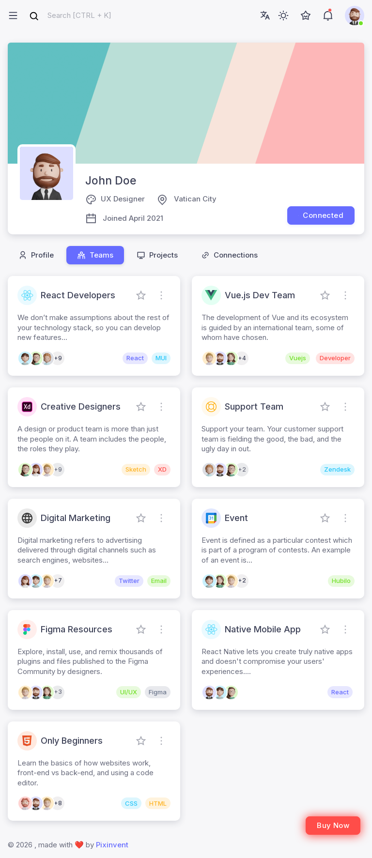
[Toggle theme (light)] (283, 15)
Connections (229, 255)
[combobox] (70, 15)
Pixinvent (112, 844)
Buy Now (333, 825)
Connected (320, 215)
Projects (157, 255)
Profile (36, 255)
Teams (95, 255)
